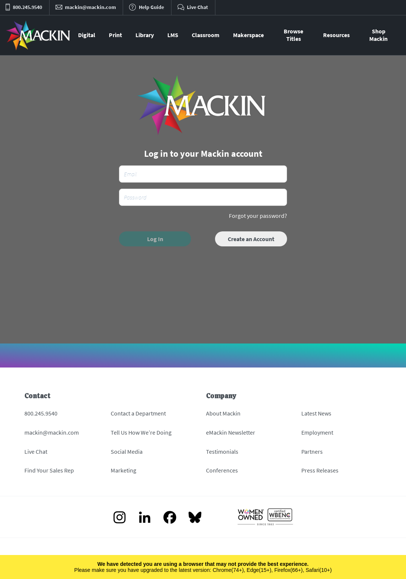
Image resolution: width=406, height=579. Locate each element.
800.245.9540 (40, 413)
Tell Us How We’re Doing (141, 432)
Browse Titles (293, 34)
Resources (336, 35)
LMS (172, 35)
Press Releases (319, 470)
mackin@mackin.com (51, 432)
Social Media (127, 451)
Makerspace (248, 35)
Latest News (316, 413)
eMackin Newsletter (230, 432)
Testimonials (222, 451)
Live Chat (35, 451)
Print (115, 35)
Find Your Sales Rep (49, 470)
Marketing (123, 470)
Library (144, 35)
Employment (317, 432)
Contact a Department (138, 413)
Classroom (206, 35)
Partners (312, 451)
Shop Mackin (378, 34)
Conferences (222, 470)
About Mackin (223, 413)
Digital (86, 35)
